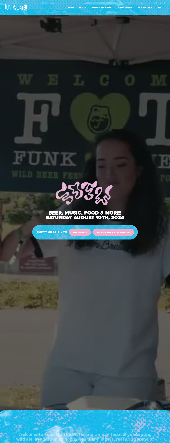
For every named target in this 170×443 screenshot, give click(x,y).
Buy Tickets (80, 232)
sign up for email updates (113, 232)
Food (82, 7)
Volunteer (145, 7)
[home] (16, 8)
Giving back (124, 7)
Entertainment (101, 7)
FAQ (160, 7)
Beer (71, 7)
